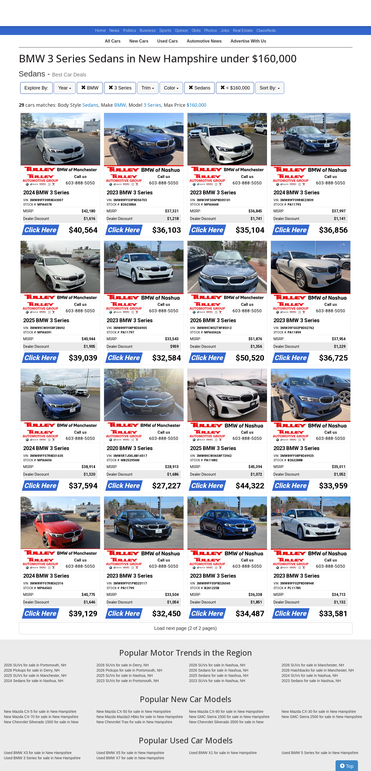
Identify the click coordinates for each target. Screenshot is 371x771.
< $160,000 (235, 88)
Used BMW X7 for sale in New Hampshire (130, 758)
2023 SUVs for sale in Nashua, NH (217, 681)
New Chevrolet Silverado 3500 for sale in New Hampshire (226, 722)
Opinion (182, 30)
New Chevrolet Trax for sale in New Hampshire (134, 722)
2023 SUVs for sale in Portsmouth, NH (127, 681)
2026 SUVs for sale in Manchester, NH (313, 665)
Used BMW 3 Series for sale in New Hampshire (42, 758)
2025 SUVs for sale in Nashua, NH (124, 675)
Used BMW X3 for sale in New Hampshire (38, 753)
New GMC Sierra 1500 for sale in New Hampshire (229, 717)
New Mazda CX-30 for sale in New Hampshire (319, 711)
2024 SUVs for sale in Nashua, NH (310, 675)
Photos (211, 30)
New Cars (138, 41)
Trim (148, 88)
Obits (197, 30)
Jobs (225, 30)
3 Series (120, 88)
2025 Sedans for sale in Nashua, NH (218, 675)
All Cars (112, 41)
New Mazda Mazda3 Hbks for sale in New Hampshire (139, 717)
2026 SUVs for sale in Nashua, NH (217, 665)
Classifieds (266, 30)
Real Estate (243, 30)
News (114, 30)
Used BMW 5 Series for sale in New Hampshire (320, 753)
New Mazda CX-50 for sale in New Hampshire (133, 711)
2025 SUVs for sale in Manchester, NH (35, 675)
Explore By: (36, 88)
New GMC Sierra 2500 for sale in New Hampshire (322, 717)
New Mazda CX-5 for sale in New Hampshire (40, 711)
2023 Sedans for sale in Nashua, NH (311, 681)
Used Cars (167, 41)
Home (100, 30)
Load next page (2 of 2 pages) (185, 628)
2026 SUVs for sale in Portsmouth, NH (35, 665)
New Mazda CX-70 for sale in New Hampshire (41, 717)
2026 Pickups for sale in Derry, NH (32, 670)
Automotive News (204, 41)
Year (64, 88)
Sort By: (270, 88)
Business (148, 30)
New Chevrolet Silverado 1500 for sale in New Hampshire (41, 722)
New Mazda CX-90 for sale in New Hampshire (226, 711)
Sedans (199, 88)
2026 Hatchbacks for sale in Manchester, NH (318, 670)
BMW (90, 88)
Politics (129, 30)
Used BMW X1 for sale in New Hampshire (223, 753)
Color (171, 88)
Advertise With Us (248, 41)
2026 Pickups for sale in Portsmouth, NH (129, 670)
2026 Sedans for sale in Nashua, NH (218, 670)
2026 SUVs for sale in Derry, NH (122, 665)
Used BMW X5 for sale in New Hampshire (130, 753)
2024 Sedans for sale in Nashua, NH (33, 681)
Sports (165, 30)
